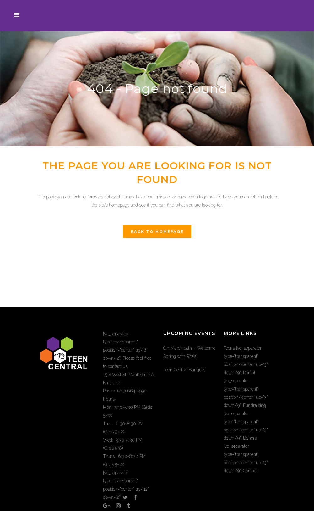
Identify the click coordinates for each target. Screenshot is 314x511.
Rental (249, 372)
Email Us (112, 382)
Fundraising (254, 405)
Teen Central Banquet (184, 369)
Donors (250, 438)
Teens (229, 348)
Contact (250, 470)
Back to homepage (157, 231)
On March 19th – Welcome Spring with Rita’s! (189, 352)
